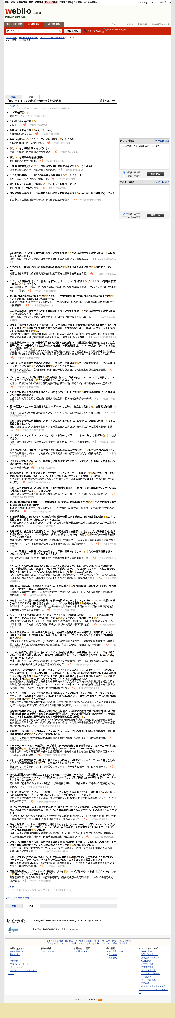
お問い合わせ (82, 951)
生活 (56, 943)
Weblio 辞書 (11, 38)
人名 (103, 943)
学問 (128, 941)
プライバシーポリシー (20, 964)
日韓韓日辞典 (65, 2)
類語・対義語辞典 (19, 2)
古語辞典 (77, 2)
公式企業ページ (116, 951)
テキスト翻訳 (127, 140)
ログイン (151, 2)
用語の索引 (23, 898)
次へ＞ (15, 105)
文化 (50, 943)
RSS (100, 1000)
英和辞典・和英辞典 (150, 958)
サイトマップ (16, 967)
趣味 (74, 943)
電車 (81, 941)
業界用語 (59, 941)
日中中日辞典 (51, 2)
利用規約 (14, 961)
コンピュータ (71, 941)
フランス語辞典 (148, 970)
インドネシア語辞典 (150, 973)
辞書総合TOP (164, 2)
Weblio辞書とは (17, 951)
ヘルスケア (65, 943)
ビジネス (48, 941)
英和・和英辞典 (36, 2)
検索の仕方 (15, 954)
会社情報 (113, 954)
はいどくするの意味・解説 (52, 38)
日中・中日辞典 (13, 24)
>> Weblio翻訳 (161, 140)
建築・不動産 (118, 941)
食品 (97, 943)
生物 (91, 943)
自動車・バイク (92, 941)
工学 (108, 941)
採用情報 (113, 958)
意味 (13, 97)
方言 (109, 943)
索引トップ (11, 898)
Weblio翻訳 (146, 961)
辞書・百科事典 (120, 943)
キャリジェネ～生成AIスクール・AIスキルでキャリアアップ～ (153, 989)
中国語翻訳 (54, 24)
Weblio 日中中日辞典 (28, 38)
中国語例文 (34, 24)
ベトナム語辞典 (148, 980)
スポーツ (82, 943)
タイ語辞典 (146, 977)
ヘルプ (13, 958)
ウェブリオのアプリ (52, 951)
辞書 (7, 2)
